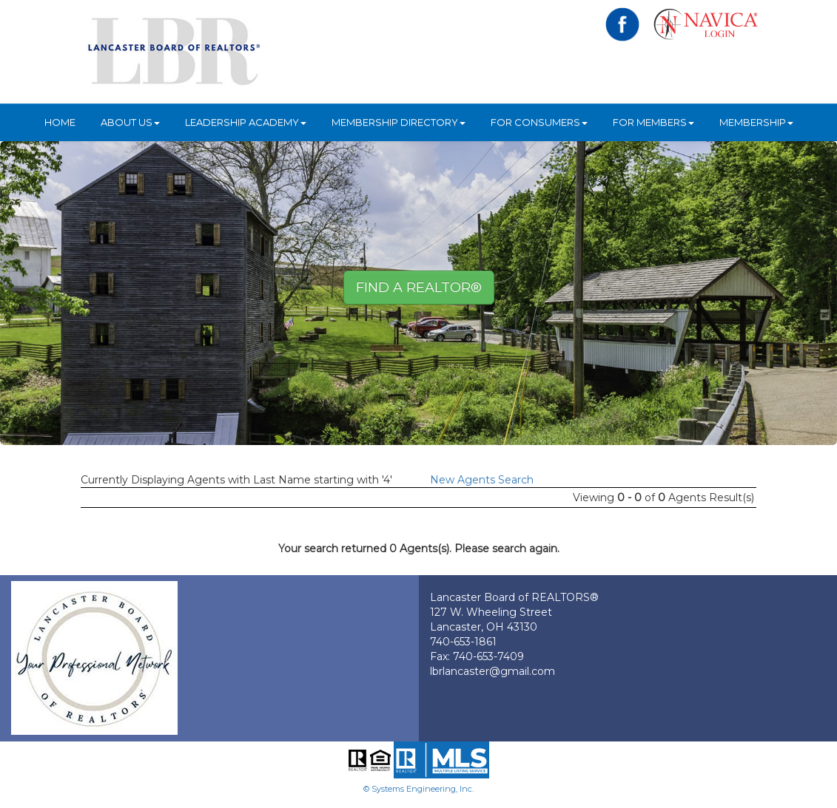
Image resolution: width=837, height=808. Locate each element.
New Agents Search (482, 479)
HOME (59, 122)
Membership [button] (756, 122)
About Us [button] (130, 122)
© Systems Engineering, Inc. (418, 789)
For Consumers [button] (539, 122)
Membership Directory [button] (398, 122)
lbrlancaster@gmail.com (492, 671)
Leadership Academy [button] (245, 122)
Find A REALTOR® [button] (419, 287)
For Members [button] (653, 122)
